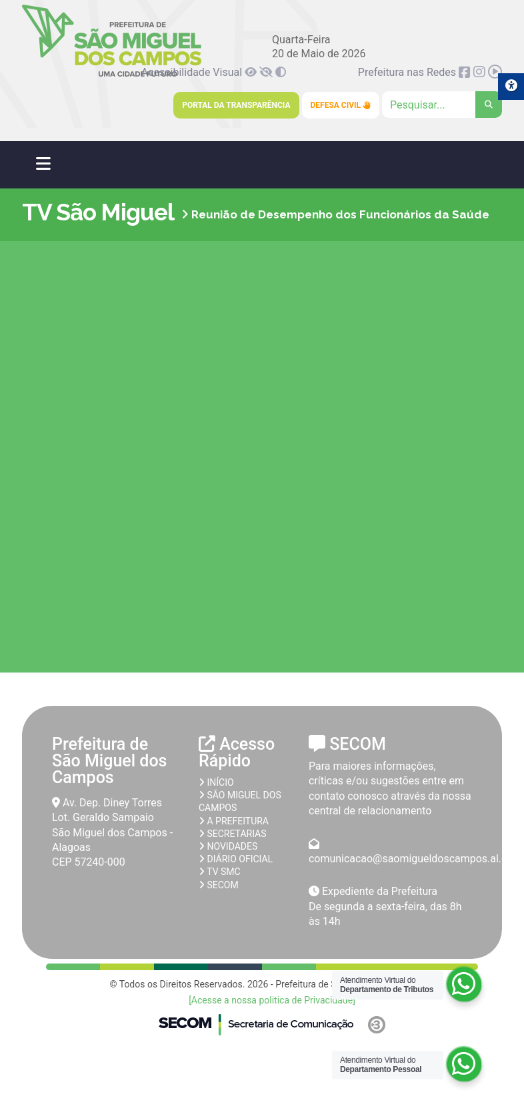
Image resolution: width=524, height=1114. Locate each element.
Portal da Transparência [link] (236, 105)
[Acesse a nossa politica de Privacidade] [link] (272, 1000)
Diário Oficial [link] (236, 859)
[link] (252, 72)
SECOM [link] (219, 885)
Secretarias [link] (233, 833)
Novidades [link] (228, 846)
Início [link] (216, 782)
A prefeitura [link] (234, 821)
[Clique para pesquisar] (442, 104)
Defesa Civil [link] (341, 105)
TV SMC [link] (220, 871)
